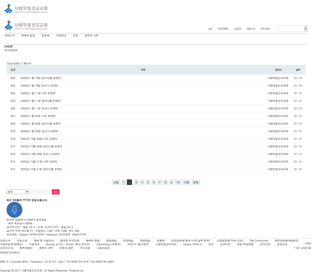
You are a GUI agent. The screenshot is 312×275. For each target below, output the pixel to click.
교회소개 (5, 240)
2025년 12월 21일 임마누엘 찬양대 (41, 169)
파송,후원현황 (245, 244)
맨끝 (196, 182)
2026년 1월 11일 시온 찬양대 (38, 93)
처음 (116, 182)
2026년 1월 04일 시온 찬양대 (38, 116)
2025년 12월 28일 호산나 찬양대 (40, 154)
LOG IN (237, 28)
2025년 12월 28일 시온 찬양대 (39, 138)
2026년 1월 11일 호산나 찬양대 (39, 108)
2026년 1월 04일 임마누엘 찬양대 (41, 123)
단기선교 (265, 244)
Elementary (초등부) (109, 244)
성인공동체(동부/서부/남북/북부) (190, 240)
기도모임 (85, 248)
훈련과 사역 (46, 248)
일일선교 (282, 244)
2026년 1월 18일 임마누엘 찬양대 (41, 78)
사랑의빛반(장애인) (11, 244)
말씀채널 (111, 240)
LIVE (210, 28)
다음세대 (34, 244)
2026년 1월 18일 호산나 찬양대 (39, 85)
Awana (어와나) (192, 244)
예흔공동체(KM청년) (287, 240)
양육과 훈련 (66, 248)
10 (178, 182)
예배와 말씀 (93, 240)
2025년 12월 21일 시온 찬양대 (39, 161)
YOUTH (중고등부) (138, 244)
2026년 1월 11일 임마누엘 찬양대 (41, 100)
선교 (211, 244)
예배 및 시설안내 (44, 240)
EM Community (259, 240)
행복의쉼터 (26, 248)
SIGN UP (250, 28)
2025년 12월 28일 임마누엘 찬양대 (41, 146)
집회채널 (145, 240)
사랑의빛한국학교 (166, 244)
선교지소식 (6, 248)
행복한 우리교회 (69, 240)
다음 (186, 182)
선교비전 (225, 244)
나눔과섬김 (103, 248)
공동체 (161, 240)
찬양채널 (128, 240)
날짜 (298, 69)
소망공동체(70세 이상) (230, 240)
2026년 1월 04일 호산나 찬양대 (39, 131)
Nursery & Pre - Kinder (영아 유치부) (68, 244)
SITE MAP (265, 28)
